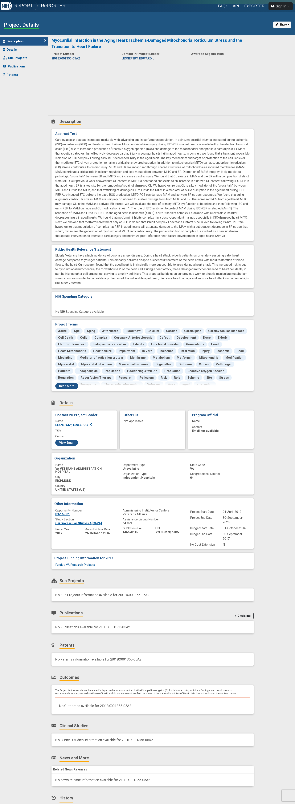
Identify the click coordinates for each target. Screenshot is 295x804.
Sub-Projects (15, 58)
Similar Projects (17, 117)
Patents (10, 75)
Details (10, 49)
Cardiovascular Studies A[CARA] (78, 523)
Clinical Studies (16, 91)
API (236, 6)
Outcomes (13, 83)
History (10, 108)
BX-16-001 (62, 514)
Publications (14, 66)
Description (24, 41)
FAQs (222, 6)
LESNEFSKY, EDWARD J (73, 425)
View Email (66, 442)
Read (66, 386)
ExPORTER (254, 6)
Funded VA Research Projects (75, 565)
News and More (16, 100)
